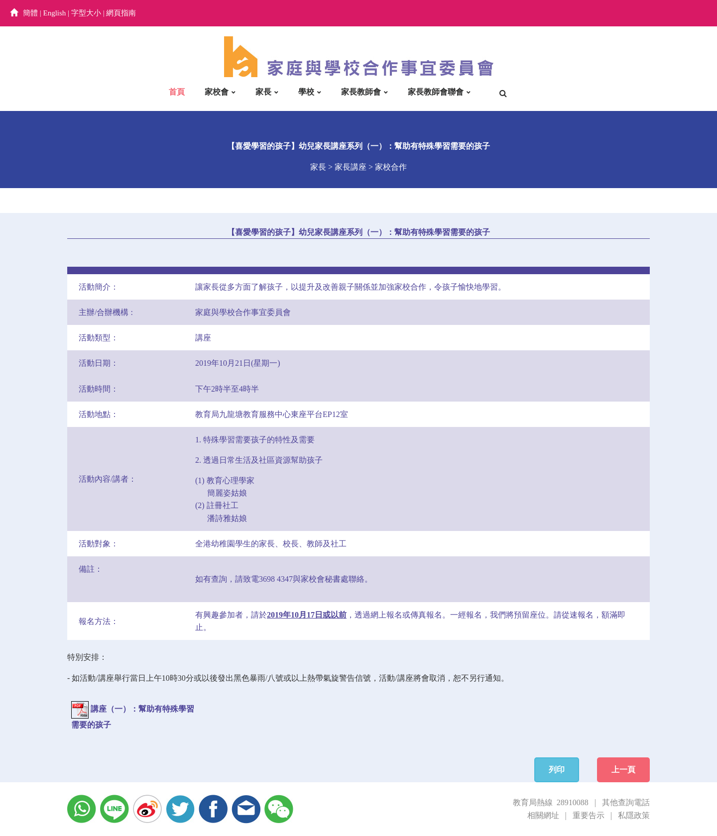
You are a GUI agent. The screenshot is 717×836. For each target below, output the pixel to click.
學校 (306, 92)
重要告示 (588, 815)
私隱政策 (634, 815)
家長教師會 (361, 92)
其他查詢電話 (626, 802)
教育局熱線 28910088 (551, 802)
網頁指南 (121, 13)
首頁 (177, 92)
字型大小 (86, 13)
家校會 (217, 92)
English (54, 13)
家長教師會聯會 (436, 92)
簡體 (30, 13)
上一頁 (623, 769)
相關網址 (543, 815)
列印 (557, 769)
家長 (263, 92)
